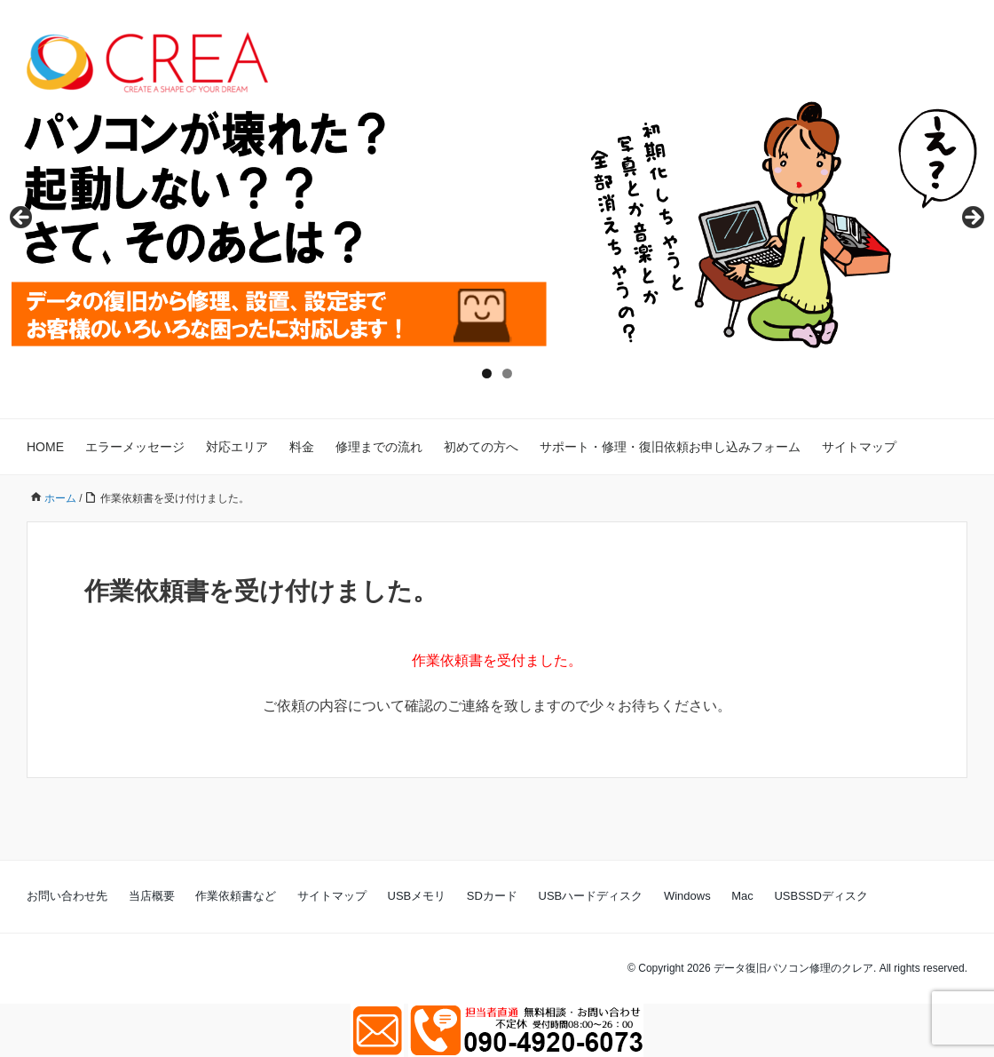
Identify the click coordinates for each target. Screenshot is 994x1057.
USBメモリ (417, 895)
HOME (45, 447)
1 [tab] (487, 373)
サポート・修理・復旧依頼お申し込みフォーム (670, 447)
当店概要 (152, 895)
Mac (742, 895)
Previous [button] (22, 218)
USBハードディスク (591, 895)
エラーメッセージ (135, 447)
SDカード (492, 895)
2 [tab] (507, 373)
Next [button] (971, 218)
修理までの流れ (378, 447)
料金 (301, 447)
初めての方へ (481, 447)
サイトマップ (859, 447)
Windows (687, 895)
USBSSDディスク (820, 895)
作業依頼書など (235, 895)
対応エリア (237, 447)
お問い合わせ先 (67, 895)
